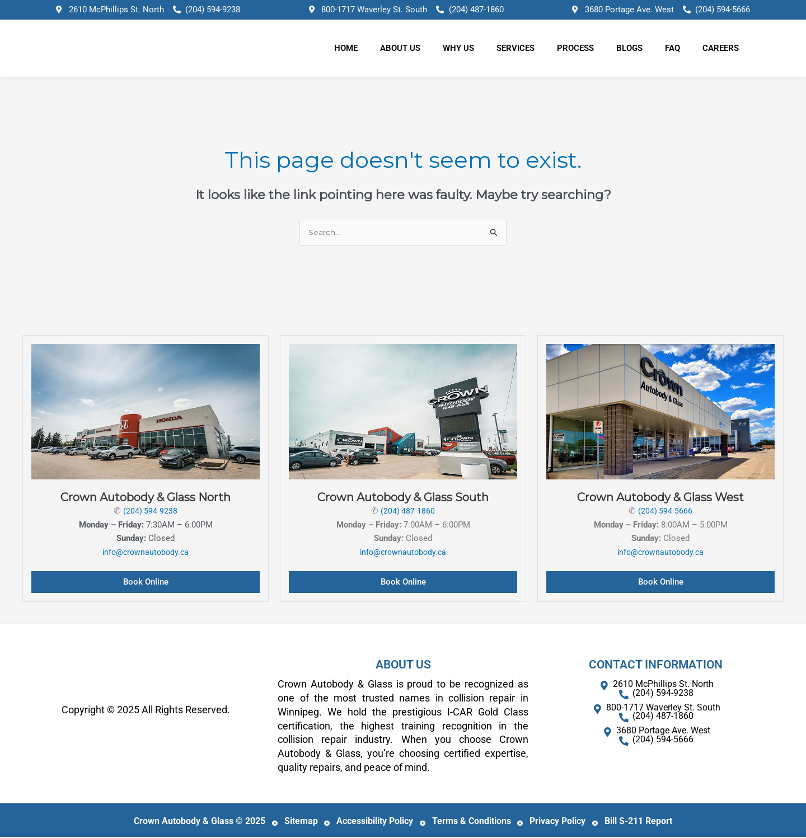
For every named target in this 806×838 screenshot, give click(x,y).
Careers (720, 48)
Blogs (629, 48)
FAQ (672, 48)
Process (575, 48)
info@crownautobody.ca (146, 553)
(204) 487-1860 (408, 512)
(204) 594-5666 (665, 512)
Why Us (458, 48)
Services (515, 48)
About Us (400, 48)
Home (346, 48)
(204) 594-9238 (150, 512)
